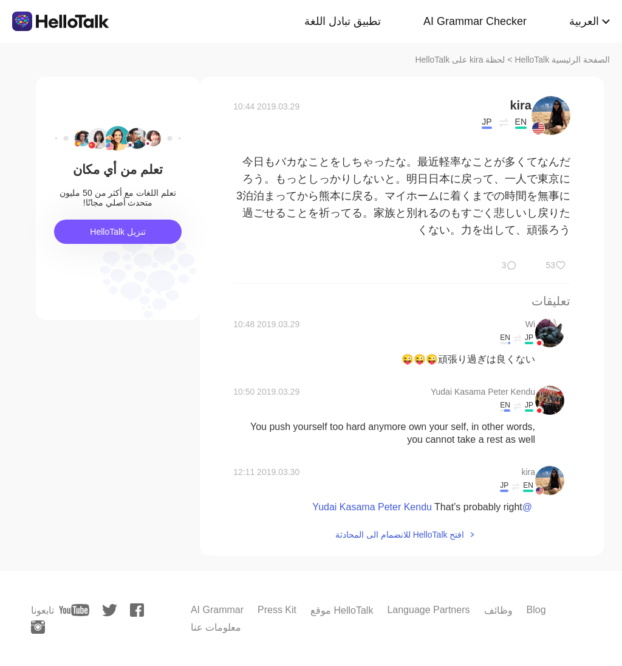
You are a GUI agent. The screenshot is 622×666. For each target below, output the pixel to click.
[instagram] (38, 627)
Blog (536, 610)
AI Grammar (217, 610)
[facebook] (137, 610)
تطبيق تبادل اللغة (342, 21)
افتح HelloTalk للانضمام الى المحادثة (399, 534)
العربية (584, 21)
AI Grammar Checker (475, 21)
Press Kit (277, 610)
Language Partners (428, 610)
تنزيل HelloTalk (118, 232)
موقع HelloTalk (341, 610)
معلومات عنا (216, 627)
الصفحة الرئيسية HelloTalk (562, 59)
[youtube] (74, 610)
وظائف (498, 610)
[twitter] (109, 610)
